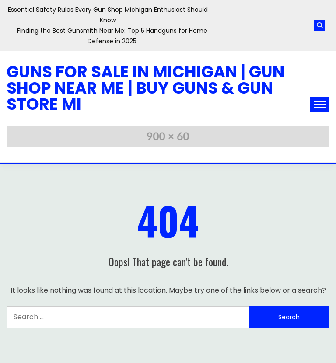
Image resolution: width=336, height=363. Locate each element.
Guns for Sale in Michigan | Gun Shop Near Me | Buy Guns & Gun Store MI (145, 87)
